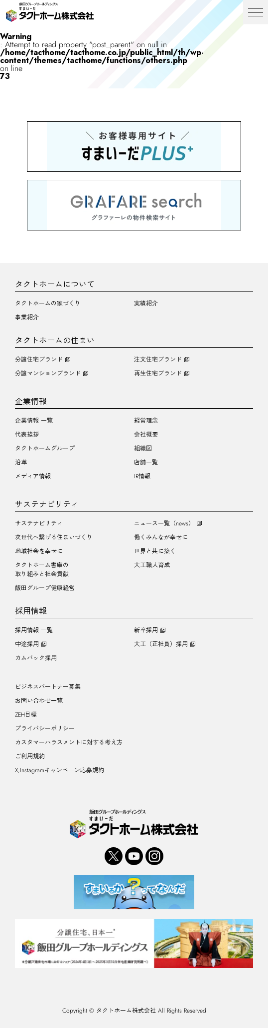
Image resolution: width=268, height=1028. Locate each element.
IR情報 (142, 476)
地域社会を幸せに (39, 551)
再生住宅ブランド (158, 373)
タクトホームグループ (45, 448)
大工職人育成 (152, 565)
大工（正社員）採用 (161, 644)
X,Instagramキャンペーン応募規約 (59, 770)
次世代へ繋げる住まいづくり (54, 537)
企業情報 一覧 (34, 420)
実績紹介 (146, 303)
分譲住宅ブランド (39, 359)
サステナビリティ (39, 523)
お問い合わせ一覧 (39, 700)
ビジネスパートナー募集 (48, 686)
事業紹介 (27, 317)
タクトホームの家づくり (48, 303)
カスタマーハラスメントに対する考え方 (69, 742)
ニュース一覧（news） (164, 523)
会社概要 (146, 434)
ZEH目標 (26, 714)
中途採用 (27, 644)
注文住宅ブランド (158, 359)
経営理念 (146, 420)
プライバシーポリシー (45, 728)
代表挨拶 (27, 434)
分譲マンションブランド (48, 373)
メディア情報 (33, 476)
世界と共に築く (155, 551)
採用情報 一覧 (34, 630)
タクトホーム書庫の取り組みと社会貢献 (42, 570)
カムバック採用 (36, 658)
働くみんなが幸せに (161, 537)
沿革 (21, 462)
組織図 (143, 448)
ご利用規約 (30, 756)
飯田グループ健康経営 (45, 588)
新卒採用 (146, 630)
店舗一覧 (146, 462)
